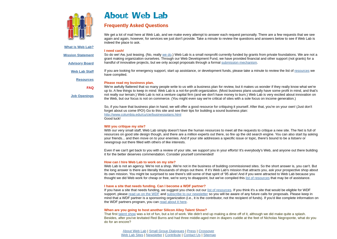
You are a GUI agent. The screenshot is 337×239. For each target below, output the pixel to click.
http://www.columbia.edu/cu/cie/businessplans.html (142, 114)
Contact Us (192, 235)
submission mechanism (239, 62)
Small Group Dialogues (166, 231)
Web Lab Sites (132, 235)
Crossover (206, 231)
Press (191, 231)
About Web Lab (134, 231)
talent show (127, 214)
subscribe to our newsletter (187, 194)
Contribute (173, 235)
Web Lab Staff (82, 71)
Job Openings (82, 96)
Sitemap (209, 235)
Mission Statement (78, 55)
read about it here (173, 202)
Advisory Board (81, 63)
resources (301, 71)
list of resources (258, 178)
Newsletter (154, 235)
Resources (84, 80)
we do (167, 55)
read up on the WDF (143, 194)
